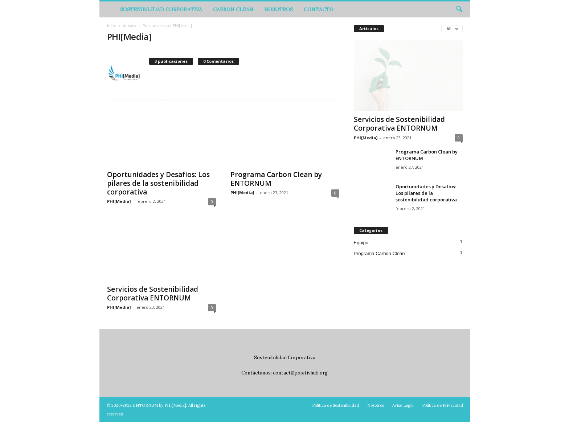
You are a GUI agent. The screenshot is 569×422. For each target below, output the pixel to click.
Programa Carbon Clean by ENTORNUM (276, 179)
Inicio (111, 25)
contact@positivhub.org (300, 373)
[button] (459, 9)
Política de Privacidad (442, 405)
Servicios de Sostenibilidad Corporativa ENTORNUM (152, 293)
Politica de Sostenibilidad (335, 405)
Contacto (318, 9)
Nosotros (278, 9)
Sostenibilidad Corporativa (161, 9)
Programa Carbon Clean (379, 253)
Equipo (361, 242)
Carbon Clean (233, 9)
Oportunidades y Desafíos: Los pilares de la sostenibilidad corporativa (158, 183)
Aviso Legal (403, 405)
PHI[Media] (119, 201)
